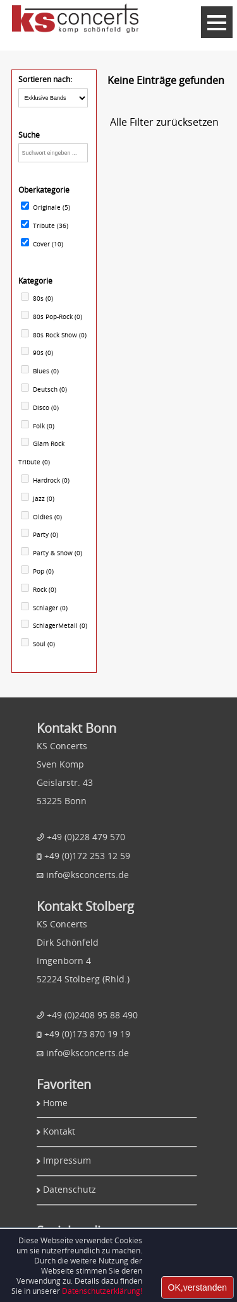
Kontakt (59, 1131)
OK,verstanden (197, 1287)
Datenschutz (69, 1189)
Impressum (67, 1160)
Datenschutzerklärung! (102, 1291)
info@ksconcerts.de (87, 875)
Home (55, 1103)
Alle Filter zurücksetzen (164, 122)
